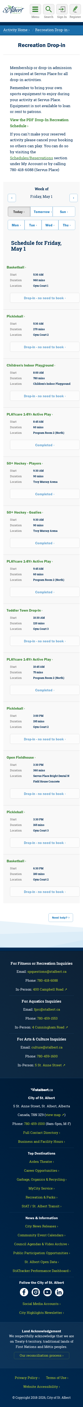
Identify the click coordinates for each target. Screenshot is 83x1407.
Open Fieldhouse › (21, 757)
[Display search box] (48, 12)
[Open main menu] (35, 12)
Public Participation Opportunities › (41, 1253)
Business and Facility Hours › (41, 1141)
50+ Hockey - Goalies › (25, 512)
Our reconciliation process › (41, 1355)
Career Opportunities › (41, 1170)
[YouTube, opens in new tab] (47, 1292)
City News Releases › (41, 1226)
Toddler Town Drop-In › (24, 610)
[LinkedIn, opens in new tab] (59, 1292)
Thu (66, 225)
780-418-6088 (47, 980)
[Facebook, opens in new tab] (24, 1292)
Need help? (59, 917)
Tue (32, 225)
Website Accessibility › (41, 1386)
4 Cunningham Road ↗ (50, 1027)
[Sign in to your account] (62, 12)
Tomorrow (42, 211)
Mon (15, 225)
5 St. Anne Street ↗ (50, 1065)
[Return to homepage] (13, 9)
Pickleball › (16, 316)
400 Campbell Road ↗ (50, 989)
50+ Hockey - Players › (25, 463)
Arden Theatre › (41, 1161)
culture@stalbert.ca (46, 1047)
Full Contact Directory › (41, 1132)
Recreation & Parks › (41, 1197)
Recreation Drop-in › (52, 29)
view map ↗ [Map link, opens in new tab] (55, 1114)
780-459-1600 (47, 1056)
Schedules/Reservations (31, 157)
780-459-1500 (34, 1123)
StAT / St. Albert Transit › (41, 1206)
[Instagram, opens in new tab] (36, 1292)
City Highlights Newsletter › (41, 1312)
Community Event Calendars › (41, 1235)
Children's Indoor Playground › (31, 365)
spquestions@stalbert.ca (46, 971)
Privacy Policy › (27, 1377)
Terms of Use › (57, 1377)
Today (18, 211)
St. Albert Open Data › (42, 1262)
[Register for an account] (75, 12)
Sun (63, 211)
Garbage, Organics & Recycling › (41, 1179)
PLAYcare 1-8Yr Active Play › (30, 414)
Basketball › (16, 267)
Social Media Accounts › (41, 1303)
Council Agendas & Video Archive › (41, 1244)
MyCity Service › (41, 1188)
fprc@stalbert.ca (47, 1009)
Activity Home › (16, 29)
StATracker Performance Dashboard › (41, 1270)
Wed (48, 225)
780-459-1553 (47, 1018)
